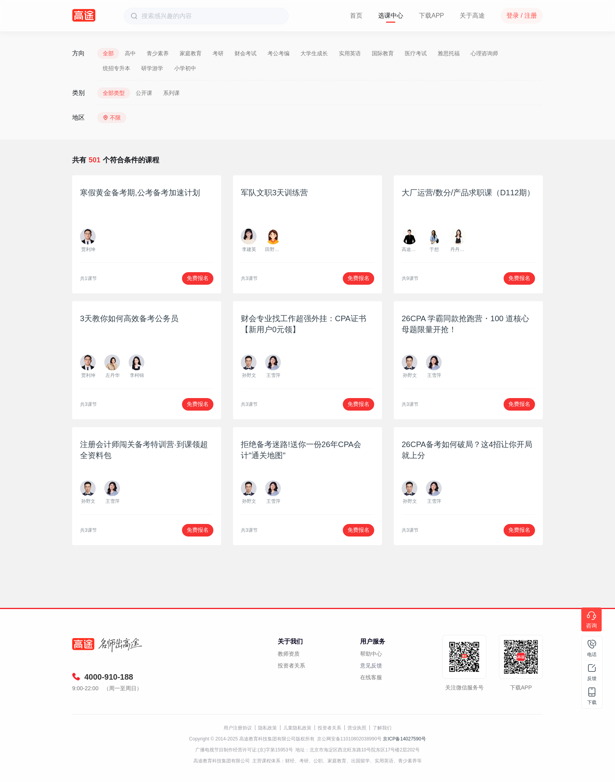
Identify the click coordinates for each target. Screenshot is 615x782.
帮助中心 (371, 654)
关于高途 (472, 15)
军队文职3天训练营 (274, 192)
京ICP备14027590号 (404, 739)
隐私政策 (267, 728)
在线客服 (371, 677)
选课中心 (390, 15)
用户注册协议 (238, 728)
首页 (356, 15)
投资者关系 (291, 665)
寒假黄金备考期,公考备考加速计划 (140, 192)
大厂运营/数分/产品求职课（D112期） (468, 192)
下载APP (431, 15)
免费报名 (198, 278)
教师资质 (289, 654)
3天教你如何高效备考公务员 (129, 318)
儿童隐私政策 (297, 728)
